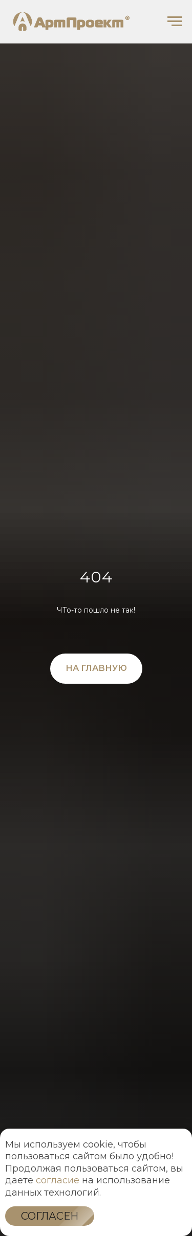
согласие (57, 1180)
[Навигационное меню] (174, 21)
